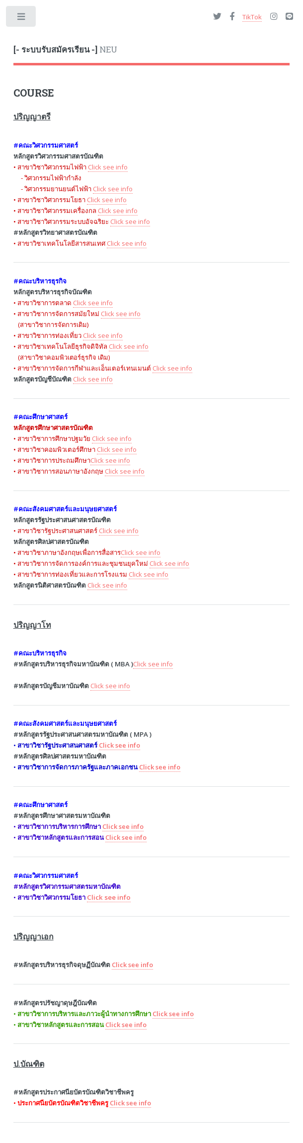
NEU (65, 49)
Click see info (109, 897)
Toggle (21, 18)
